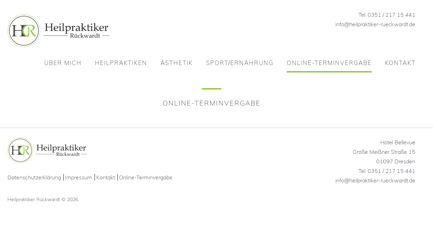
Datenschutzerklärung (34, 177)
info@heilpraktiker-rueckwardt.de (375, 24)
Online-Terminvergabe (145, 177)
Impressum (78, 177)
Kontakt (105, 177)
